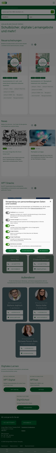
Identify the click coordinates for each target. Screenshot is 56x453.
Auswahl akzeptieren (27, 250)
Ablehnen (11, 250)
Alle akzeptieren (44, 250)
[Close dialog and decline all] (50, 201)
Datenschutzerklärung (36, 208)
